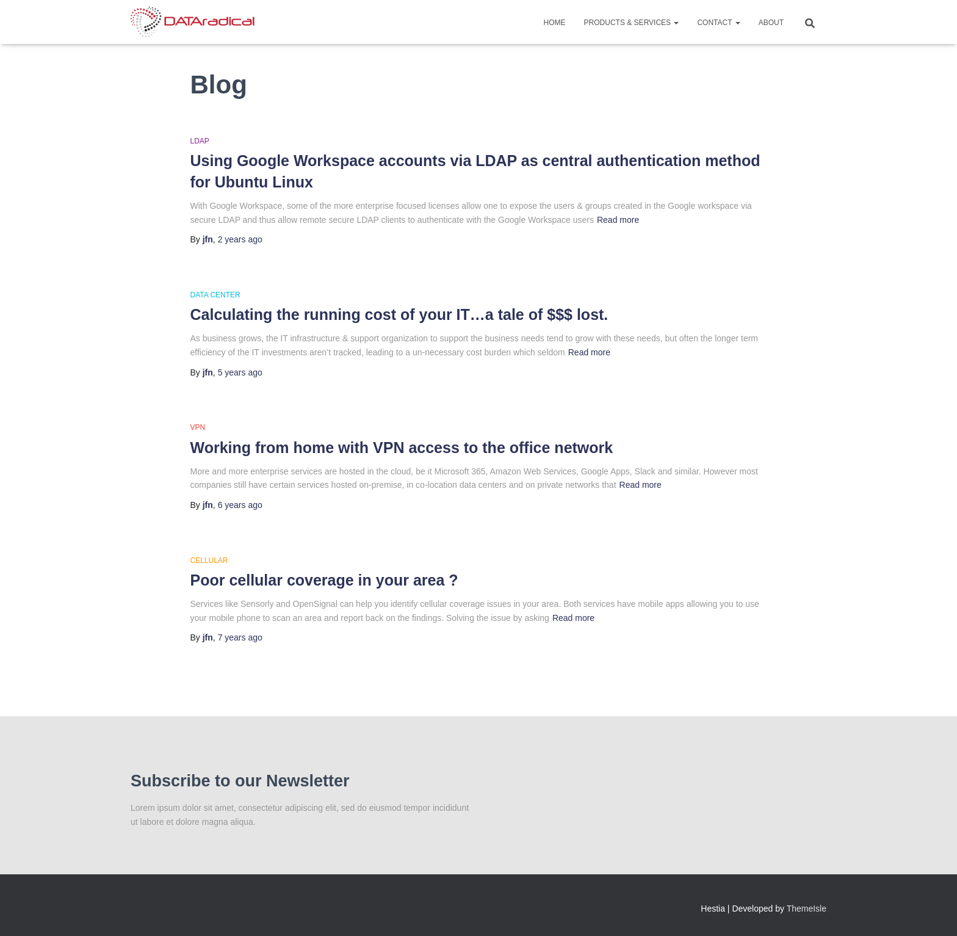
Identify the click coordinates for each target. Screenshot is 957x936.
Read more (618, 220)
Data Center (215, 295)
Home (555, 22)
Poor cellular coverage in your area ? (324, 580)
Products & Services (631, 22)
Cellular (209, 560)
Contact (718, 22)
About (771, 22)
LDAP (199, 141)
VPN (198, 427)
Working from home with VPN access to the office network (401, 447)
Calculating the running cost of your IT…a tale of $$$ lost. (399, 314)
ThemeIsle (806, 908)
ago (240, 239)
